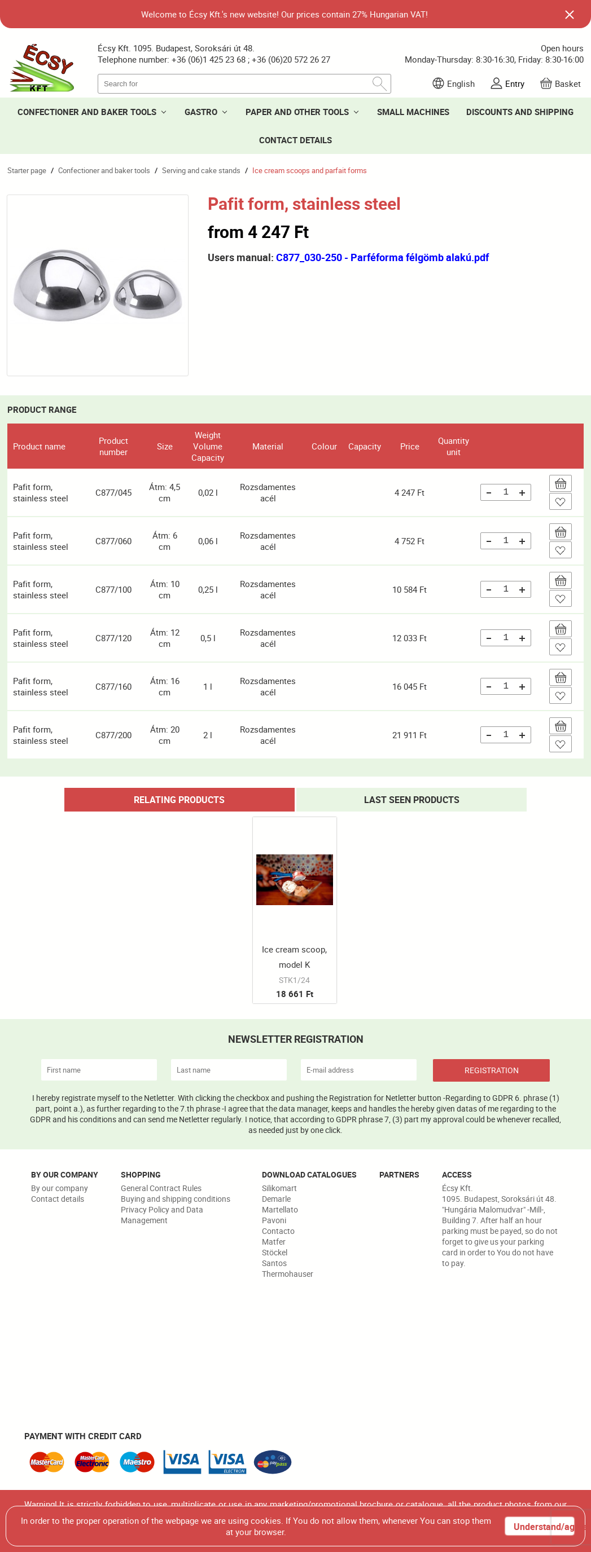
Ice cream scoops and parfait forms (309, 170)
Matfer (274, 1241)
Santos (274, 1263)
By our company (59, 1188)
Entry (514, 83)
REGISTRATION (492, 1070)
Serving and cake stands (201, 170)
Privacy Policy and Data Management (162, 1214)
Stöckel (274, 1252)
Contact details (57, 1198)
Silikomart (279, 1188)
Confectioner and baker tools (104, 170)
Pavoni (274, 1220)
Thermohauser (287, 1273)
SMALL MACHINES (413, 111)
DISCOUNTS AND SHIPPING (520, 111)
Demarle (276, 1198)
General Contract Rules (161, 1188)
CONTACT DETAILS (295, 140)
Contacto (278, 1230)
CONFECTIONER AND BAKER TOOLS (86, 111)
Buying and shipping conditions (175, 1198)
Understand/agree (544, 1526)
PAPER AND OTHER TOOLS (297, 111)
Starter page (26, 170)
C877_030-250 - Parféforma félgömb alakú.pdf (382, 257)
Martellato (280, 1209)
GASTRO (201, 111)
